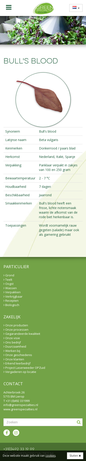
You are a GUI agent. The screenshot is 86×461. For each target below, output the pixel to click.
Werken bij (11, 351)
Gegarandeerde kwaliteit (21, 334)
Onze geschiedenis (17, 355)
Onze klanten (13, 359)
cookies (50, 456)
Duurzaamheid (14, 346)
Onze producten (15, 325)
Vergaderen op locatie (19, 372)
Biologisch (11, 305)
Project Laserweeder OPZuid (24, 368)
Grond (8, 275)
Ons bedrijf (12, 342)
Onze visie (11, 338)
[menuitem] (74, 8)
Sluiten (75, 456)
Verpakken (12, 292)
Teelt (7, 280)
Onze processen (15, 329)
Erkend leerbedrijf (17, 363)
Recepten (11, 301)
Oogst (8, 284)
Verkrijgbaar (12, 296)
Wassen (10, 288)
